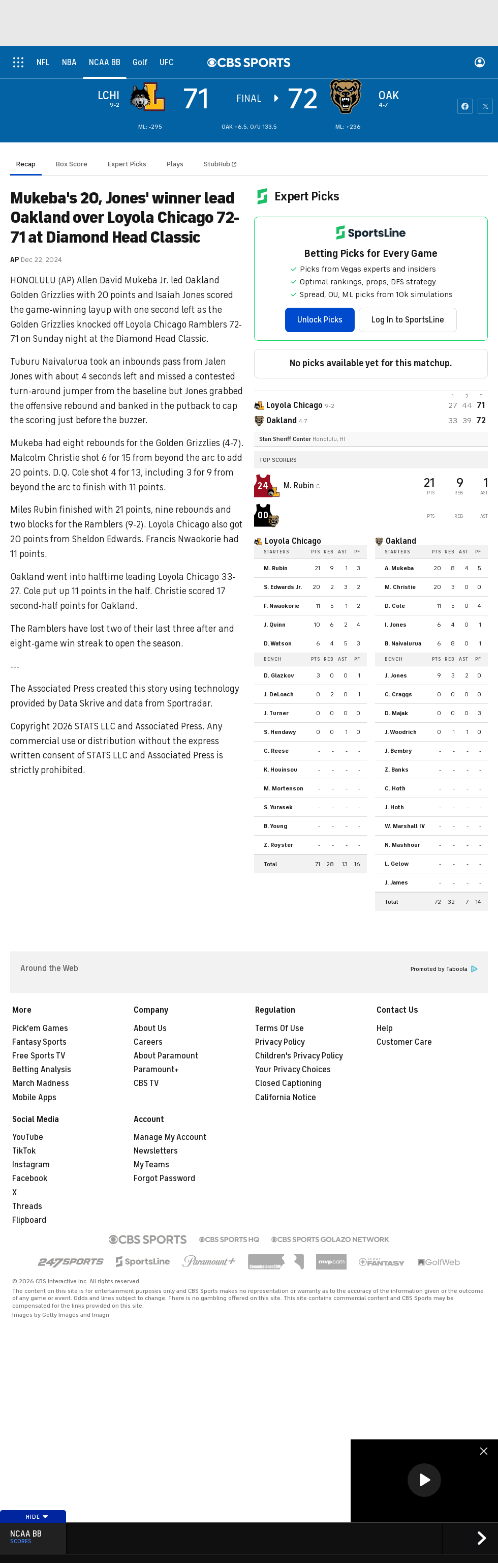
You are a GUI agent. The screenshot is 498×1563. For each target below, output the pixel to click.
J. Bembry (398, 751)
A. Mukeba (399, 568)
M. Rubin (300, 486)
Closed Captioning (288, 1083)
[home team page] (348, 96)
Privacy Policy (280, 1042)
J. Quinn (275, 625)
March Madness (40, 1083)
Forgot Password (164, 1178)
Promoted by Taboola (444, 969)
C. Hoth (395, 788)
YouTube (27, 1137)
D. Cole (395, 606)
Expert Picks (127, 164)
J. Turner (276, 713)
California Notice (285, 1098)
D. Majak (396, 713)
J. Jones (396, 675)
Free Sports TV (39, 1056)
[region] (424, 1480)
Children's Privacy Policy (299, 1056)
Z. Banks (397, 769)
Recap (26, 164)
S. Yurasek (278, 807)
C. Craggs (398, 694)
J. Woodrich (401, 732)
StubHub (220, 164)
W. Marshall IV (405, 826)
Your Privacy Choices (293, 1070)
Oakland (401, 541)
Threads (27, 1206)
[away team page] (150, 96)
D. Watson (278, 643)
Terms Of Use (279, 1028)
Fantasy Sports (39, 1042)
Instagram (31, 1165)
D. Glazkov (279, 675)
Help (385, 1028)
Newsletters (156, 1151)
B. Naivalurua (403, 643)
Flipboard (29, 1220)
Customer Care (404, 1042)
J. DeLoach (279, 694)
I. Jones (396, 625)
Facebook (29, 1178)
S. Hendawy (280, 732)
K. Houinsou (280, 769)
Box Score (71, 164)
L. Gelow (397, 864)
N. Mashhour (402, 845)
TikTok (24, 1151)
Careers (148, 1042)
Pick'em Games (40, 1028)
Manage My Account (170, 1137)
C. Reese (276, 751)
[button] (424, 1480)
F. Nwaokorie (281, 606)
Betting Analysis (41, 1070)
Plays (175, 164)
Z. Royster (278, 845)
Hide (37, 1516)
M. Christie (400, 587)
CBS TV (146, 1083)
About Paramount (166, 1056)
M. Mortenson (283, 788)
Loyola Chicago (293, 541)
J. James (396, 882)
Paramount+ (156, 1070)
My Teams (151, 1165)
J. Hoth (394, 807)
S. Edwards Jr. (283, 587)
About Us (150, 1028)
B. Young (275, 826)
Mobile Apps (34, 1098)
